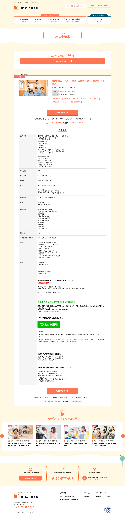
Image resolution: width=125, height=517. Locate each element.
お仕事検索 (63, 493)
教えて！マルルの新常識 (67, 496)
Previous (2, 436)
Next (123, 436)
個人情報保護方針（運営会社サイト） (71, 500)
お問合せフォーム (30, 478)
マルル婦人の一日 (101, 493)
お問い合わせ (88, 496)
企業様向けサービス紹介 (103, 496)
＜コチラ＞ (46, 292)
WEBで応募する (62, 112)
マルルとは (87, 493)
